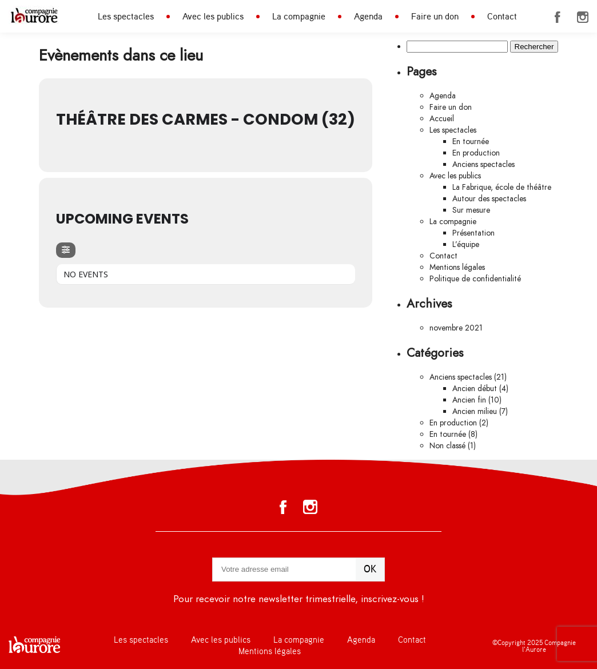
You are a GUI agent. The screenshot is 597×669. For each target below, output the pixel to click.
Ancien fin (469, 400)
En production (476, 153)
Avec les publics (213, 16)
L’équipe (465, 244)
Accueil (441, 118)
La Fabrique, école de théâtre (501, 187)
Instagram (582, 17)
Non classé (447, 445)
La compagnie (298, 16)
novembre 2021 (456, 327)
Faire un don (435, 16)
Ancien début (474, 388)
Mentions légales (457, 267)
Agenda (368, 16)
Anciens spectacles (483, 164)
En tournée (470, 141)
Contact (502, 16)
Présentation (473, 233)
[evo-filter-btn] (65, 250)
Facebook (557, 17)
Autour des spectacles (489, 198)
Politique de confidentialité (475, 278)
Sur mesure (471, 210)
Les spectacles (126, 16)
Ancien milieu (474, 411)
